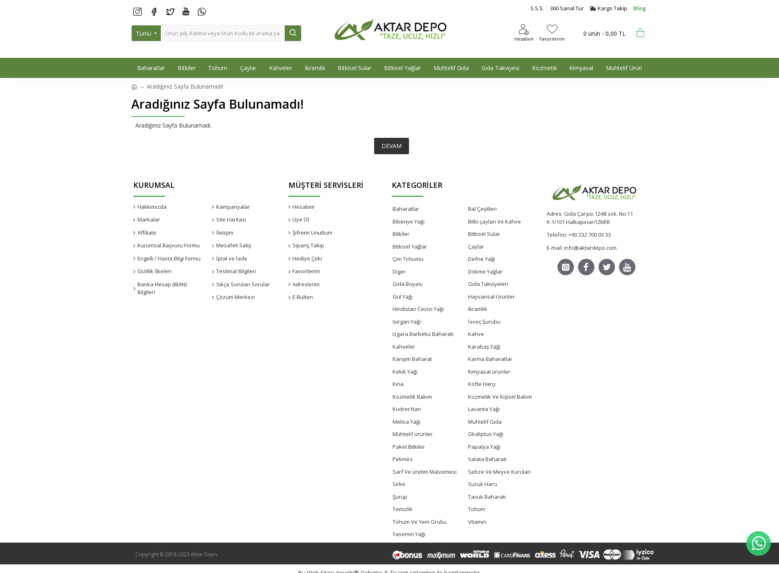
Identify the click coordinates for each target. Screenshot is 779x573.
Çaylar (476, 246)
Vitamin (477, 521)
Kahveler (404, 346)
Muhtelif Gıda (485, 421)
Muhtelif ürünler (413, 434)
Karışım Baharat (412, 359)
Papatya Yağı (484, 446)
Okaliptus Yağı (485, 434)
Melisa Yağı (406, 421)
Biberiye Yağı (409, 221)
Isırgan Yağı (407, 321)
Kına (398, 384)
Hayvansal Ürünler (491, 296)
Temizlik (403, 509)
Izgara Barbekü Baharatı (423, 334)
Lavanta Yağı (484, 409)
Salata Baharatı (487, 459)
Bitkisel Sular (484, 233)
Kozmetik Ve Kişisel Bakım (500, 396)
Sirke (399, 484)
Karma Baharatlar (490, 359)
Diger (399, 271)
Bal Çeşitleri (482, 208)
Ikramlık (477, 309)
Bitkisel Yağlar (410, 246)
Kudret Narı (407, 409)
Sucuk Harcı (482, 484)
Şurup (400, 496)
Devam (392, 146)
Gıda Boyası (408, 284)
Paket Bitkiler (409, 446)
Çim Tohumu (408, 259)
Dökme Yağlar (485, 271)
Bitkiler (401, 233)
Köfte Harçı (482, 384)
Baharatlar (406, 208)
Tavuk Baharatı (487, 496)
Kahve (476, 334)
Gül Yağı (403, 296)
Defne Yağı (481, 259)
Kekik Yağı (405, 371)
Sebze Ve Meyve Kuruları (499, 471)
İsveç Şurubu (484, 321)
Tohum (476, 509)
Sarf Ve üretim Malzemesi (425, 471)
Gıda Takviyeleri (488, 284)
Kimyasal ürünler (489, 371)
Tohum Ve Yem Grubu (420, 521)
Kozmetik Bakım (412, 396)
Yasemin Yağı (409, 534)
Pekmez (403, 459)
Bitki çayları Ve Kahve (494, 221)
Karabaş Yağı (484, 346)
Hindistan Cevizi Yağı (418, 309)
